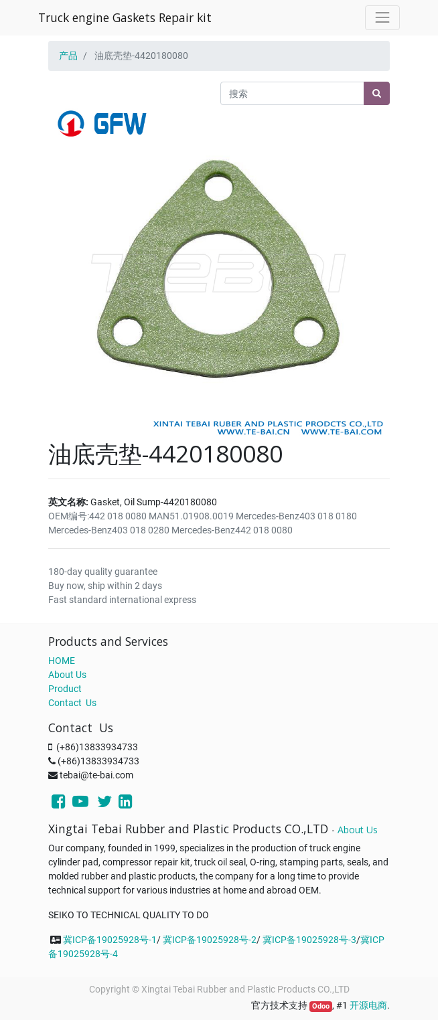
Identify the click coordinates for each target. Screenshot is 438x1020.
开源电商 (368, 1005)
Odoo (321, 1006)
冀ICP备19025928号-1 (110, 939)
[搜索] (377, 93)
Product (65, 688)
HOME (61, 660)
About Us (67, 674)
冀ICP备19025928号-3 (309, 939)
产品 (68, 55)
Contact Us (72, 702)
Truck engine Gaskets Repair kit (125, 17)
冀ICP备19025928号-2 (210, 939)
